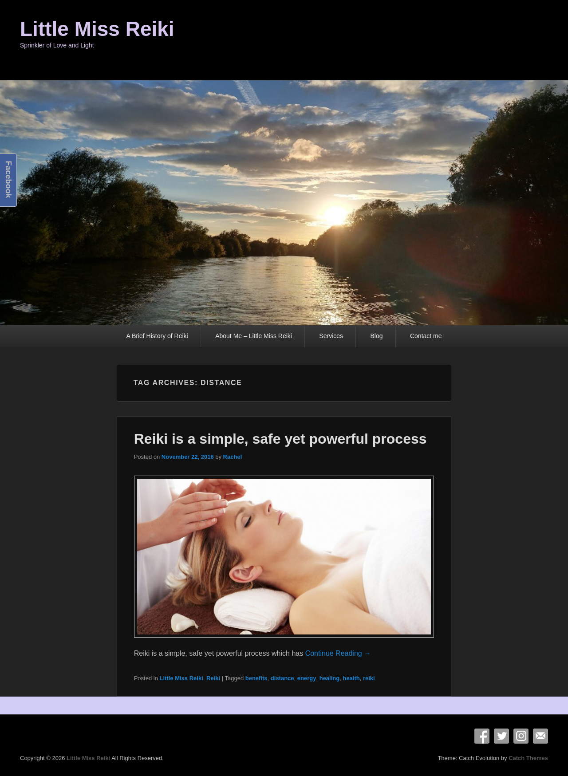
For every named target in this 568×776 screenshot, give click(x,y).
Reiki (213, 678)
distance (282, 678)
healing (330, 678)
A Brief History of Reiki (157, 335)
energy (306, 678)
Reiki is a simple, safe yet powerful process (280, 439)
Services (331, 335)
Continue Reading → (338, 653)
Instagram (521, 736)
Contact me (426, 335)
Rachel (232, 456)
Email (540, 736)
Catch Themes (528, 758)
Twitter (501, 736)
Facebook (481, 736)
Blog (376, 335)
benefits (256, 678)
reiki (369, 678)
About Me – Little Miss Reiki (253, 335)
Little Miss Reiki (97, 28)
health (351, 678)
